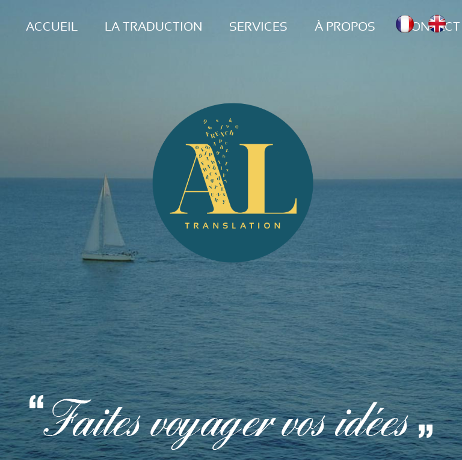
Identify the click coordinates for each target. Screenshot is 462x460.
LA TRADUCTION (153, 27)
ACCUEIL (52, 27)
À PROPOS (345, 27)
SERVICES (258, 27)
